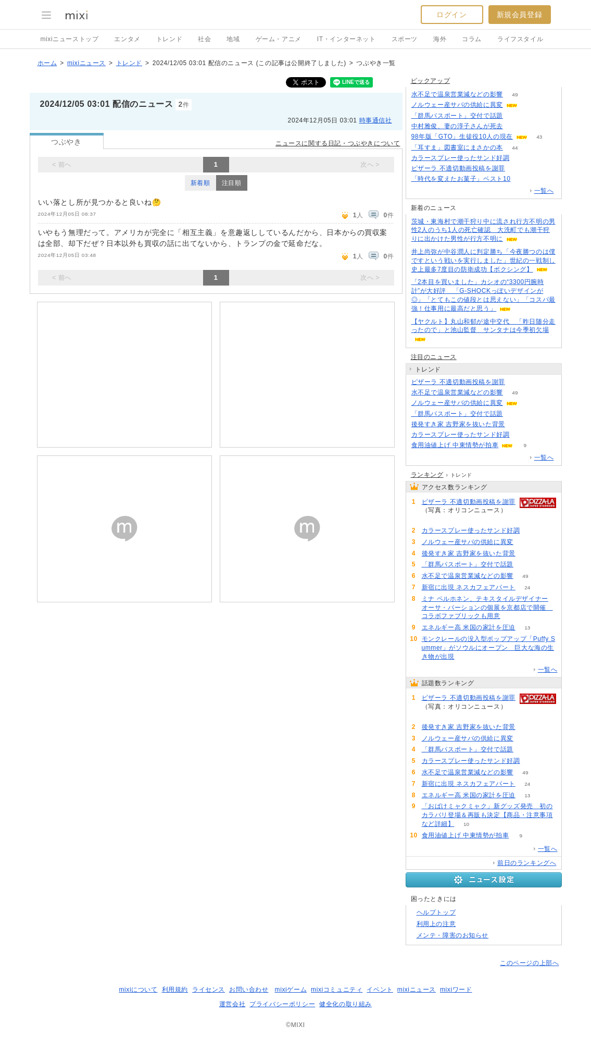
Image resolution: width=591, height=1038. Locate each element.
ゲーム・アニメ (278, 39)
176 (515, 126)
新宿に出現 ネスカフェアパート (468, 587)
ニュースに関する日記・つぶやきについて (337, 143)
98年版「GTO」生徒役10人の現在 (462, 136)
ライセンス (208, 989)
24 (527, 587)
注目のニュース (434, 357)
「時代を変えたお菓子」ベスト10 (461, 178)
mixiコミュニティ (336, 989)
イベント (380, 989)
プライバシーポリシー (282, 1004)
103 (529, 105)
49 (515, 94)
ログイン (451, 14)
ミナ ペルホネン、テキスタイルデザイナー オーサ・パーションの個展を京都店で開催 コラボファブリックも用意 (487, 607)
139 (517, 168)
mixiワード (456, 989)
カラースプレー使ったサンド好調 (460, 158)
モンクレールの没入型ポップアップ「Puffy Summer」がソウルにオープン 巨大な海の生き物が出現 (489, 647)
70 (521, 435)
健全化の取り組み (345, 1004)
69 (521, 158)
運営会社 (232, 1004)
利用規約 (175, 989)
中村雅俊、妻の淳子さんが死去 (457, 126)
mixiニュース (86, 63)
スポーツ (405, 39)
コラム (472, 39)
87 (515, 116)
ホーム (47, 63)
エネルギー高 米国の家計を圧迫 (468, 627)
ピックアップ (430, 80)
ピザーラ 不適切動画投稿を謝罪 (458, 168)
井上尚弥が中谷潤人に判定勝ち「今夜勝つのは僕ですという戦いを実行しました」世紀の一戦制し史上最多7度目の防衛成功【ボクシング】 (483, 260)
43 (539, 137)
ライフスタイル (520, 39)
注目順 (232, 183)
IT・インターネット (346, 39)
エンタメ (127, 39)
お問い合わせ (249, 989)
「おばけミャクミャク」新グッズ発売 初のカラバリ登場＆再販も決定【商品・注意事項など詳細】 (487, 814)
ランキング (427, 474)
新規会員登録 (520, 14)
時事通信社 (375, 120)
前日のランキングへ (526, 863)
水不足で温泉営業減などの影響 (457, 94)
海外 (439, 39)
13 (527, 628)
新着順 (200, 183)
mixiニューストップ (70, 39)
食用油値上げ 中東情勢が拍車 (455, 445)
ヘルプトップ (436, 912)
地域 (233, 39)
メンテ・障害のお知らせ (453, 935)
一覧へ (544, 190)
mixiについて (138, 989)
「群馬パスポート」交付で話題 (457, 115)
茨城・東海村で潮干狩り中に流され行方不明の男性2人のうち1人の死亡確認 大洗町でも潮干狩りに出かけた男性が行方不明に (483, 230)
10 (466, 824)
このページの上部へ (529, 963)
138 (522, 179)
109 (517, 424)
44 (515, 148)
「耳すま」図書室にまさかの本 (457, 147)
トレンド (169, 39)
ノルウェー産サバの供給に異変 (457, 104)
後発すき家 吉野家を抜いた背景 (458, 424)
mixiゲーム (291, 989)
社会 (204, 39)
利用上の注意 (436, 924)
